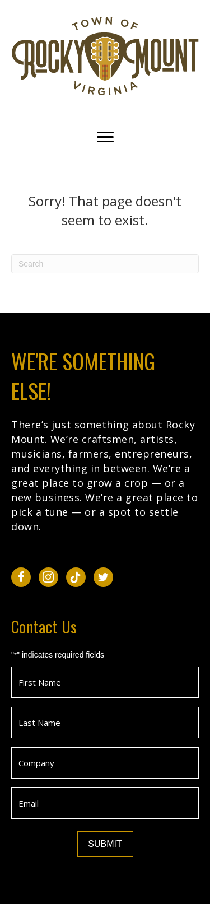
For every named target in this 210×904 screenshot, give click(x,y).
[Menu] (105, 137)
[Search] (105, 263)
